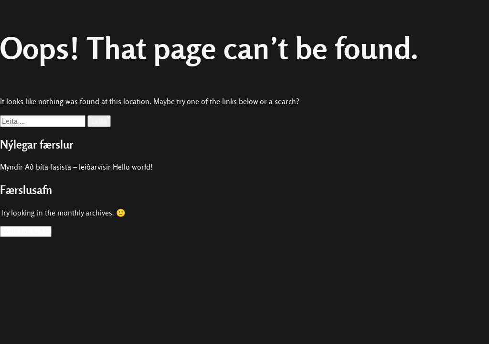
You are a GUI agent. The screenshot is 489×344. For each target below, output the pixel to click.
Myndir (11, 167)
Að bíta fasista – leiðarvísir (68, 167)
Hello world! (133, 167)
